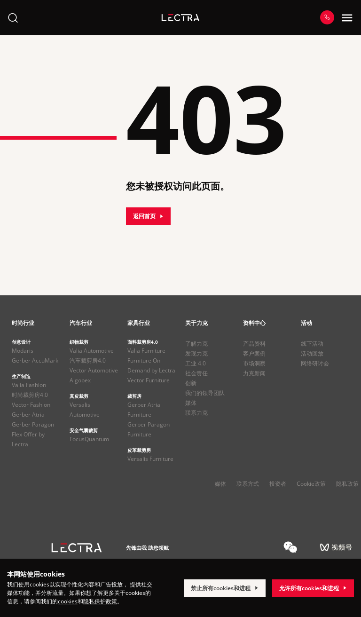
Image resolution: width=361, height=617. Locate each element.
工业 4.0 (195, 363)
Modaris (22, 351)
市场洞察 (254, 363)
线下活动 (312, 344)
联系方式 (247, 484)
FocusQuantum (89, 439)
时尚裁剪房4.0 (30, 395)
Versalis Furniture (150, 459)
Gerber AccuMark (35, 360)
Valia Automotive (92, 351)
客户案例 (254, 353)
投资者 (277, 484)
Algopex (80, 380)
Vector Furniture (148, 380)
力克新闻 (254, 373)
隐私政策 (347, 484)
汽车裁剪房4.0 (88, 360)
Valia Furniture (146, 351)
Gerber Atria (28, 415)
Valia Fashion (29, 385)
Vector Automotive (94, 370)
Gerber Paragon (33, 424)
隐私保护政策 (100, 601)
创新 (190, 383)
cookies (68, 601)
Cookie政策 (311, 484)
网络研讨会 (315, 363)
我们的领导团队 (205, 393)
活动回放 (312, 353)
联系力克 (196, 413)
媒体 (190, 403)
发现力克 (196, 353)
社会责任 (196, 373)
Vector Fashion (31, 405)
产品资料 (254, 344)
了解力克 (196, 344)
